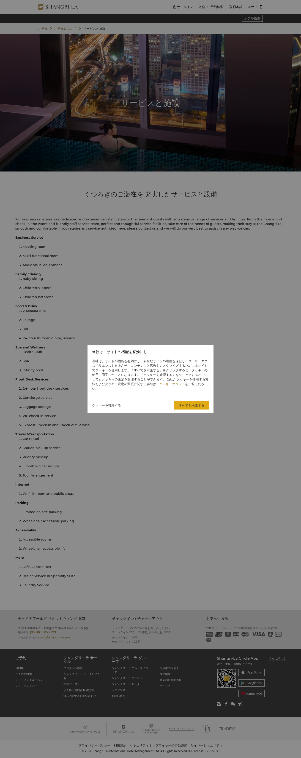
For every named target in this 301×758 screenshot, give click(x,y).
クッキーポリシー (172, 384)
